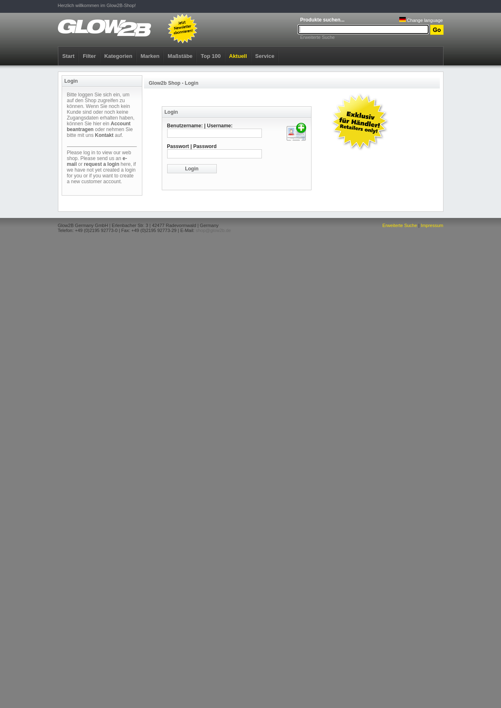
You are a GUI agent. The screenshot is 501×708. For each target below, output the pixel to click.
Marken (150, 56)
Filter (89, 56)
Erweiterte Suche (317, 37)
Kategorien (118, 56)
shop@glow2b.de (213, 230)
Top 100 (211, 56)
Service (264, 56)
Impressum (432, 225)
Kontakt (104, 135)
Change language (421, 20)
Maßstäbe (180, 56)
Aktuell (238, 56)
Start (68, 56)
